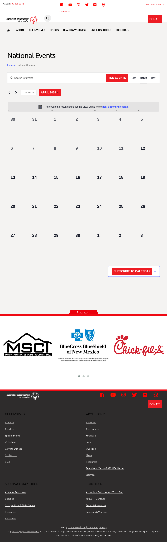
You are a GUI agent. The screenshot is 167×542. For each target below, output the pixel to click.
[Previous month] (9, 93)
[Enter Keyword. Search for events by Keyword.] (56, 78)
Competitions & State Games (20, 505)
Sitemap (90, 475)
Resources (91, 461)
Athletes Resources (15, 492)
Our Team (91, 448)
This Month (28, 93)
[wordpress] (103, 4)
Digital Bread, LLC (77, 527)
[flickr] (95, 4)
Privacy (103, 527)
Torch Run (122, 29)
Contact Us (65, 11)
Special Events (12, 435)
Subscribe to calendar (132, 271)
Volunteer (10, 442)
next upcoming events (115, 106)
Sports (54, 29)
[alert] (83, 107)
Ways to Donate (13, 448)
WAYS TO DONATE (155, 4)
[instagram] (78, 4)
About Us (91, 422)
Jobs (88, 442)
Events (11, 64)
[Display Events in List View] (134, 78)
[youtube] (70, 4)
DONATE (154, 19)
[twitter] (86, 4)
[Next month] (16, 93)
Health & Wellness (74, 29)
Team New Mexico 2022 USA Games (105, 468)
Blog (7, 461)
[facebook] (62, 4)
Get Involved (37, 29)
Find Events (117, 77)
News (89, 455)
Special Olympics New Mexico (24, 531)
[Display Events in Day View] (153, 78)
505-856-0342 (17, 3)
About (20, 29)
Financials (91, 435)
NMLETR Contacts (95, 498)
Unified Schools (100, 29)
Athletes (9, 422)
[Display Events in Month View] (143, 78)
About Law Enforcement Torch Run (104, 492)
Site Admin (92, 527)
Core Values (92, 429)
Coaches (9, 429)
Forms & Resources (96, 505)
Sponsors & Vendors (96, 512)
